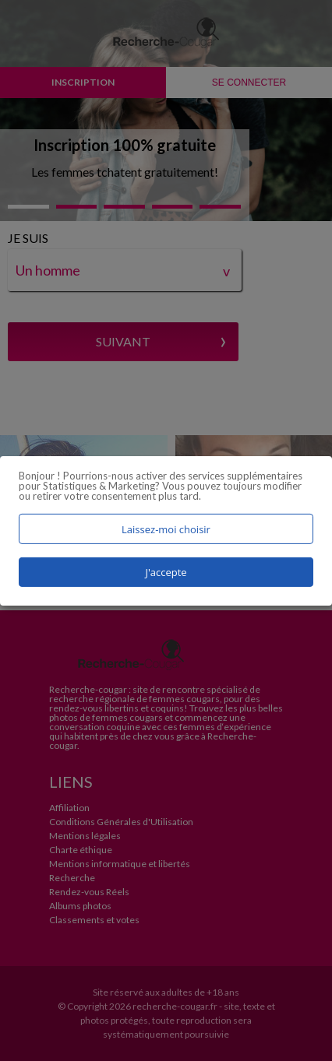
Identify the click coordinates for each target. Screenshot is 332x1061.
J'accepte (165, 572)
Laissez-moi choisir (166, 529)
